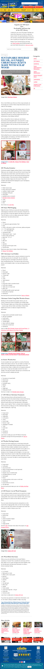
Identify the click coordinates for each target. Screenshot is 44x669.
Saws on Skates (25, 295)
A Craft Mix (11, 204)
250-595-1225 (16, 1)
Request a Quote (28, 7)
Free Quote (9, 10)
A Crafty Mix (11, 161)
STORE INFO (6, 661)
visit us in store (29, 45)
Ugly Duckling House (23, 354)
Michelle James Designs (14, 353)
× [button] (42, 664)
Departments (16, 9)
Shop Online (38, 7)
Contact (41, 9)
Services (28, 9)
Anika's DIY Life (12, 551)
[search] (27, 3)
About (37, 9)
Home (1, 9)
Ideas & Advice (33, 10)
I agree (29, 666)
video (6, 525)
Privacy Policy (24, 666)
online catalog (15, 43)
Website (41, 2)
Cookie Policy (17, 666)
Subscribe (27, 659)
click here (29, 665)
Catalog (41, 3)
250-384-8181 (7, 1)
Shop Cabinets (16, 658)
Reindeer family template (9, 197)
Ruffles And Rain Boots (11, 354)
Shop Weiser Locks (24, 658)
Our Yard (12, 10)
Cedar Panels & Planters (23, 10)
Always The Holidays (20, 161)
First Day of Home (12, 97)
